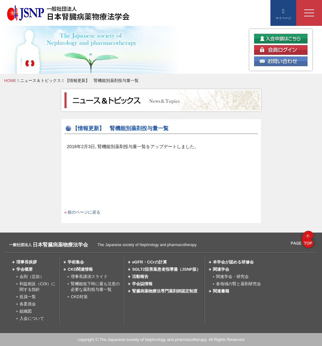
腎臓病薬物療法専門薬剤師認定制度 (164, 291)
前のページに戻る (84, 212)
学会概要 (24, 269)
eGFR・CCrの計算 (149, 262)
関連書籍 (221, 291)
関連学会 (221, 269)
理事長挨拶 (26, 262)
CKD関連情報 (80, 269)
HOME (10, 80)
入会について (31, 318)
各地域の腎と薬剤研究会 (238, 283)
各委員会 (27, 304)
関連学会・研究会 (232, 276)
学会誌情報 (142, 283)
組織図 (25, 311)
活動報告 (140, 276)
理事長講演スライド (89, 276)
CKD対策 (79, 296)
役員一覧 (27, 296)
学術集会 (76, 262)
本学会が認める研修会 (233, 262)
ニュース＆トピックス (40, 80)
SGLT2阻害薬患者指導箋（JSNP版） (166, 269)
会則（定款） (31, 276)
